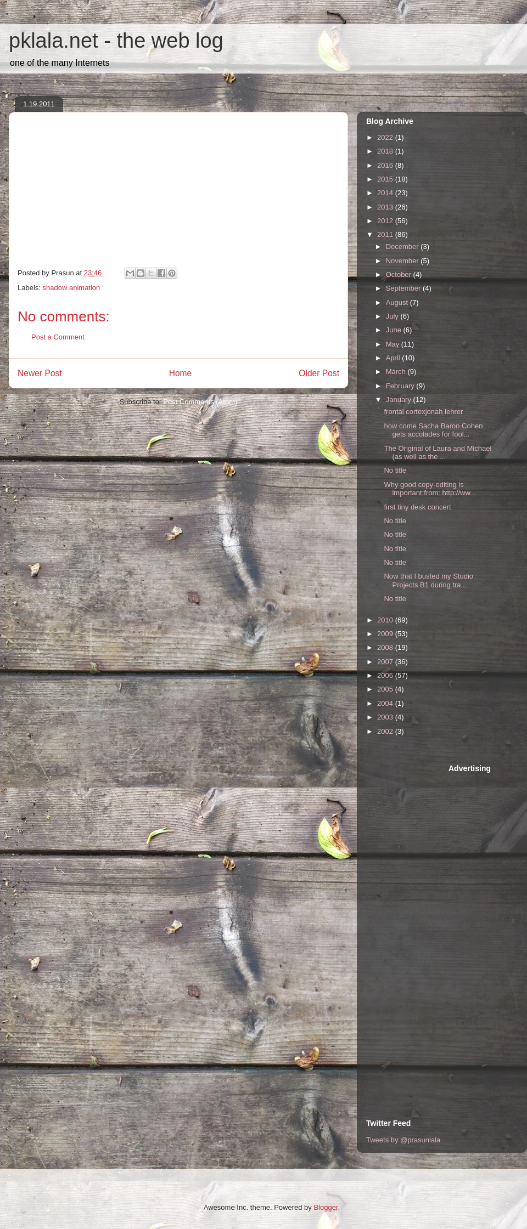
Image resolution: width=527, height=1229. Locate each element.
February (401, 386)
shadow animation (71, 288)
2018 (386, 151)
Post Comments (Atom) (200, 402)
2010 (386, 620)
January (399, 399)
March (397, 371)
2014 (386, 193)
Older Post (319, 373)
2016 (386, 165)
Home (180, 373)
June (394, 330)
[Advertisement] (410, 927)
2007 (386, 662)
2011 (386, 234)
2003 (386, 717)
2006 (386, 675)
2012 (386, 221)
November (403, 261)
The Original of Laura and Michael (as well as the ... (437, 452)
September (404, 288)
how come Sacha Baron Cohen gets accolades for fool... (433, 430)
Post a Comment (58, 337)
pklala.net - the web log (116, 40)
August (398, 302)
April (394, 358)
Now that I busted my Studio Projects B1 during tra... (428, 580)
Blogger (325, 1207)
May (393, 344)
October (399, 274)
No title (395, 470)
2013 (386, 207)
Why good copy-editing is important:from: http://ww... (429, 488)
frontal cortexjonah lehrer (423, 411)
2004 (386, 703)
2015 (386, 179)
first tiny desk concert (417, 507)
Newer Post (40, 373)
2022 (386, 137)
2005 (386, 689)
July (393, 316)
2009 (386, 634)
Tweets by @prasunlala (403, 1140)
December (403, 246)
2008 (386, 647)
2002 (386, 731)
